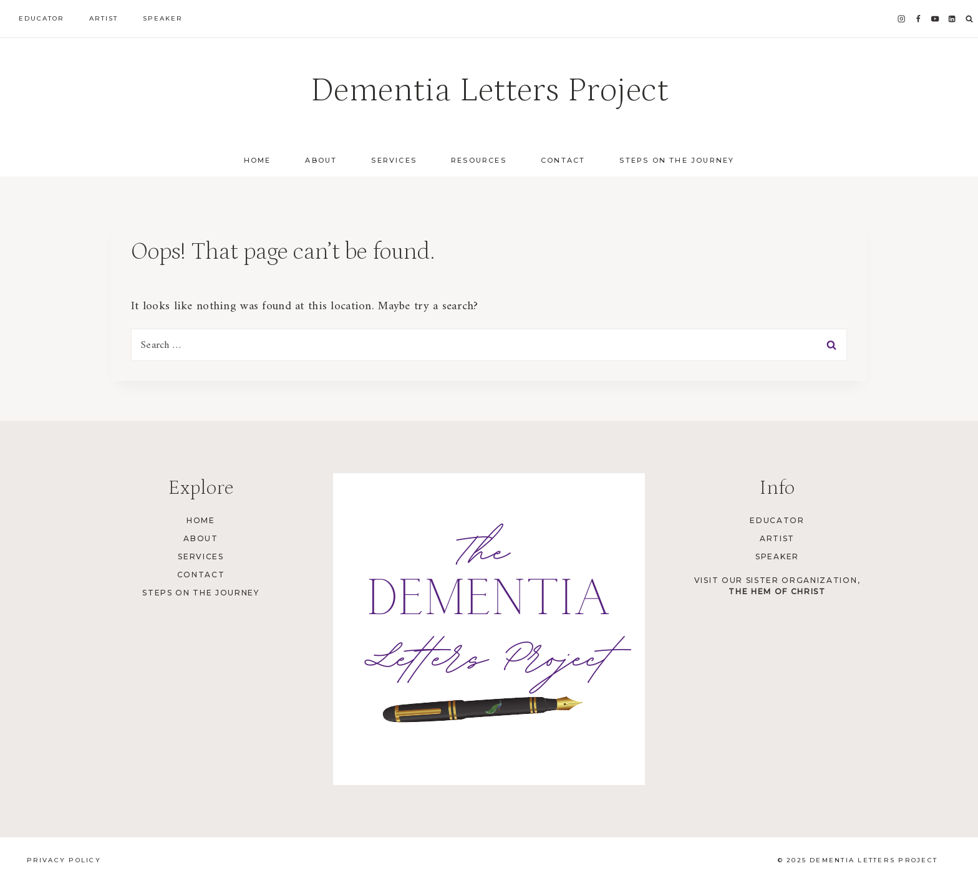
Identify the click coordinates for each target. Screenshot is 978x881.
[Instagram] (901, 19)
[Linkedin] (952, 19)
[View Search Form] (969, 19)
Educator (41, 18)
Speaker (163, 18)
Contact (563, 160)
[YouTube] (935, 19)
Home (257, 160)
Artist (103, 18)
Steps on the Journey (676, 160)
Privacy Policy (64, 860)
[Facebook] (918, 19)
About (200, 538)
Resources (478, 160)
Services (200, 556)
